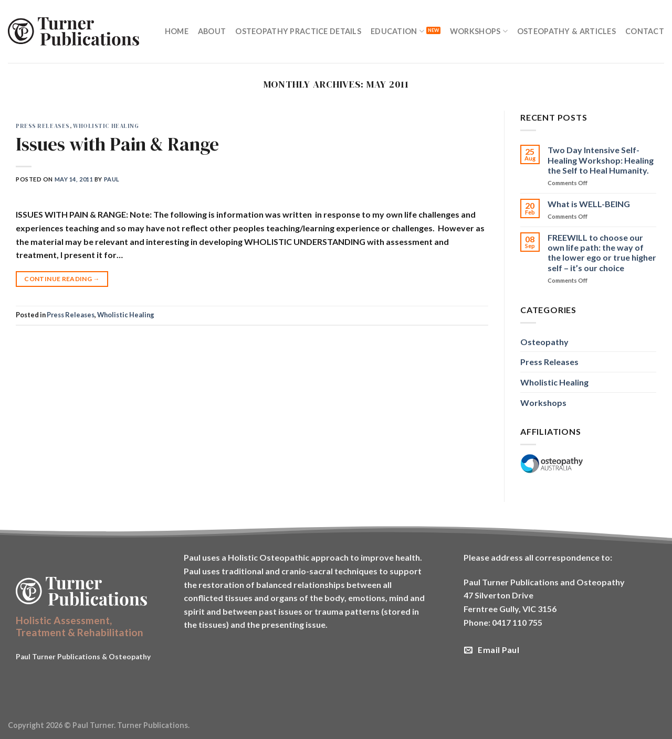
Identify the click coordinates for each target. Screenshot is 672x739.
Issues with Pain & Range (117, 144)
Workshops (479, 31)
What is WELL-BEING (589, 204)
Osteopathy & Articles (566, 31)
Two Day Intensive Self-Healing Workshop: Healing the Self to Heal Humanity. (601, 160)
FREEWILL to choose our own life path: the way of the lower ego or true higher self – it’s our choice (602, 252)
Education (397, 31)
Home (176, 31)
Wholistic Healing (106, 126)
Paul (112, 179)
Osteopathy (544, 342)
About (212, 31)
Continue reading (62, 279)
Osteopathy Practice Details (298, 31)
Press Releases (43, 126)
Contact (644, 31)
